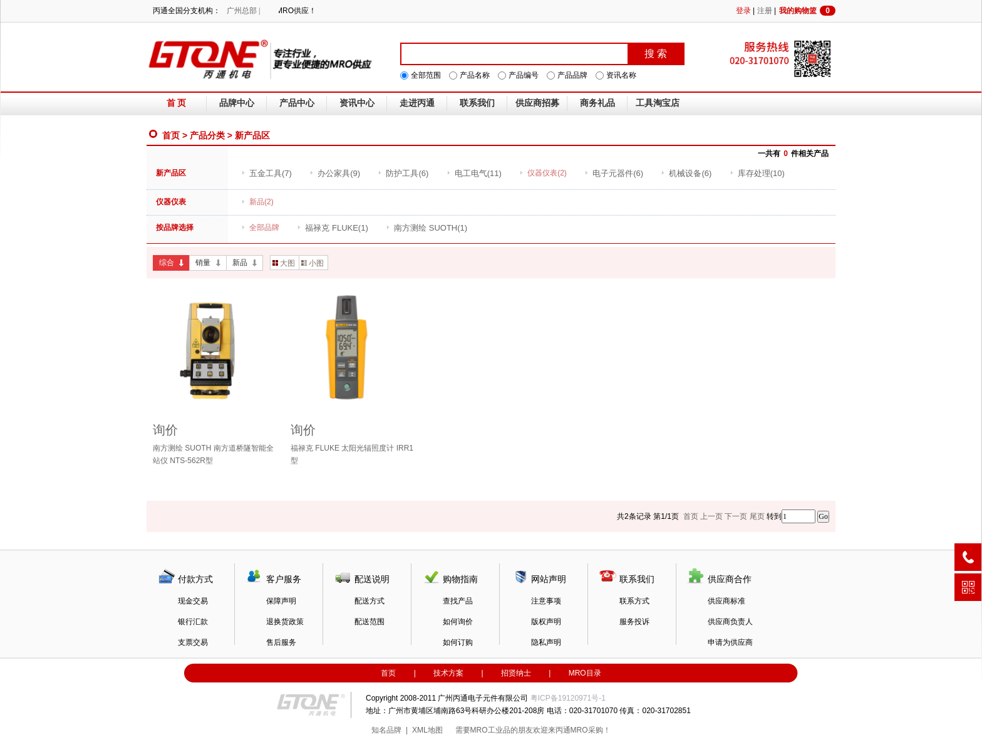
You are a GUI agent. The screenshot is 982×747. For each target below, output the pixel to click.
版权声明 (546, 621)
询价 (165, 430)
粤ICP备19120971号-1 (568, 698)
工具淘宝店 (658, 103)
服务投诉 (634, 621)
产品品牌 (572, 75)
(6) (403, 173)
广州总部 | (243, 10)
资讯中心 (357, 103)
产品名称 (475, 75)
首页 (171, 135)
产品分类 (207, 135)
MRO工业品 (490, 730)
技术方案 (448, 673)
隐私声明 (546, 642)
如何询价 (458, 621)
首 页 (177, 103)
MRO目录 (585, 673)
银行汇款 (193, 621)
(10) (757, 173)
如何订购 (458, 642)
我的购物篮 (807, 11)
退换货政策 (285, 621)
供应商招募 (537, 103)
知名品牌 (386, 730)
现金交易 (193, 601)
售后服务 (281, 642)
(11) (474, 173)
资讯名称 (621, 75)
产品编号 (524, 75)
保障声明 (281, 601)
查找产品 (458, 601)
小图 (312, 263)
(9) (334, 173)
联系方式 (634, 601)
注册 (764, 10)
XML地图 (427, 730)
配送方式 (369, 601)
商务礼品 (597, 103)
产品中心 (296, 103)
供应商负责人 (730, 621)
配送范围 (369, 621)
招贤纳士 (516, 673)
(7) (266, 173)
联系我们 (477, 103)
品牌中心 (236, 103)
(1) (332, 227)
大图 (283, 263)
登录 (743, 10)
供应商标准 (726, 601)
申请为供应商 (730, 642)
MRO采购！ (591, 730)
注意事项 (546, 601)
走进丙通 (417, 103)
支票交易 (193, 642)
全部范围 (426, 75)
